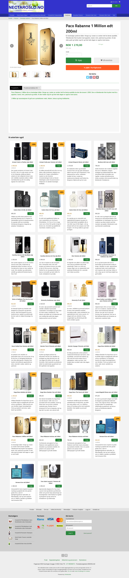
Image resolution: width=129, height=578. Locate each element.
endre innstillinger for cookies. (82, 571)
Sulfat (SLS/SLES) (56, 509)
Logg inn (87, 509)
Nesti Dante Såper (22, 15)
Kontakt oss (96, 509)
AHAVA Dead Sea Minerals (37, 15)
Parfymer (67, 15)
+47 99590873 (70, 564)
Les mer (70, 571)
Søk (116, 5)
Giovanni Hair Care (91, 15)
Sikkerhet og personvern (69, 560)
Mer (114, 15)
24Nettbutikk (67, 574)
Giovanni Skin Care (104, 15)
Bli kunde (39, 509)
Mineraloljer (67, 509)
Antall (67, 52)
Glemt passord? (88, 533)
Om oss (46, 509)
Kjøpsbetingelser (54, 560)
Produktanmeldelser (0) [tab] (31, 88)
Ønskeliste (106, 60)
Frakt (45, 560)
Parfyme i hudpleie (78, 509)
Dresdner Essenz (78, 15)
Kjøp (78, 60)
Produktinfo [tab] (15, 88)
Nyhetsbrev (82, 560)
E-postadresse (70, 519)
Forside (12, 15)
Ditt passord (69, 525)
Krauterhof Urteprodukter (55, 15)
